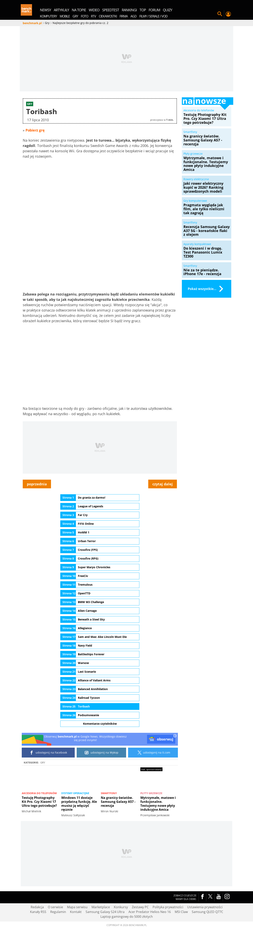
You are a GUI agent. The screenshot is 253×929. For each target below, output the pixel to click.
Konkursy (121, 907)
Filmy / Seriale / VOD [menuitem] (153, 16)
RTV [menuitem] (93, 16)
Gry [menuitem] (75, 16)
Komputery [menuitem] (48, 16)
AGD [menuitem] (133, 16)
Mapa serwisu (77, 907)
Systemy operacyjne (75, 793)
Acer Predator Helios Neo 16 (149, 912)
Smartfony (109, 793)
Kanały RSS (38, 912)
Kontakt (76, 912)
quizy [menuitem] (167, 10)
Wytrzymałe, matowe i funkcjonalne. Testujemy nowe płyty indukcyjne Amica (158, 803)
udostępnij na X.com (153, 753)
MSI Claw (181, 912)
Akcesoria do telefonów (39, 793)
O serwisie (55, 907)
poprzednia (37, 484)
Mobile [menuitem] (65, 16)
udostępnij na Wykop (101, 753)
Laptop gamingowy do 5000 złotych (126, 916)
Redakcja (37, 907)
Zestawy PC (140, 907)
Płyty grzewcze (151, 793)
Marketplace (101, 907)
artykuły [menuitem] (61, 10)
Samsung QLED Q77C (207, 912)
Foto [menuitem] (84, 16)
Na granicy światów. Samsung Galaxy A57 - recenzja (118, 801)
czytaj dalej (162, 484)
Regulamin (58, 912)
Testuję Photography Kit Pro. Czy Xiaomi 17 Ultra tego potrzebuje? (39, 801)
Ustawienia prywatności (205, 907)
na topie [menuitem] (79, 10)
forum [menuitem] (154, 10)
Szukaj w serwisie (220, 14)
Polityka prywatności (168, 907)
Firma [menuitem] (124, 16)
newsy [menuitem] (45, 10)
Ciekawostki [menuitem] (108, 16)
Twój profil (228, 14)
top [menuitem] (143, 10)
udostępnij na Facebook (48, 753)
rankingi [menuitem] (129, 10)
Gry (42, 762)
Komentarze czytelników (100, 723)
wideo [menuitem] (94, 10)
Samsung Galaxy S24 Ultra (105, 912)
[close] (175, 736)
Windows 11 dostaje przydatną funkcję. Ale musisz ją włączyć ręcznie (79, 803)
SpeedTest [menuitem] (110, 10)
